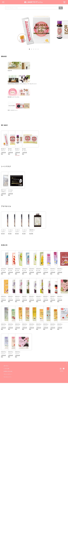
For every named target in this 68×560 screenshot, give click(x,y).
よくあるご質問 (7, 545)
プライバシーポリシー (8, 551)
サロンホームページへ (8, 553)
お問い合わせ (6, 542)
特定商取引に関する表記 (8, 548)
